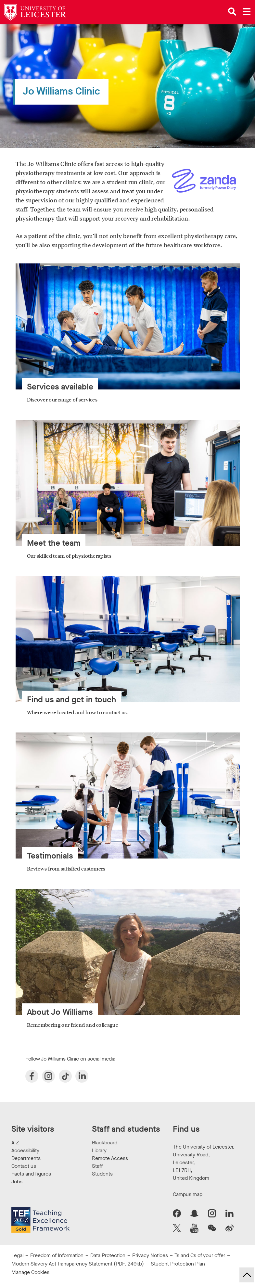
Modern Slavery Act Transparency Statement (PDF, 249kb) (77, 1263)
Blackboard (104, 1142)
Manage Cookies (30, 1272)
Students (102, 1173)
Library (99, 1150)
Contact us (23, 1166)
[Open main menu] (246, 12)
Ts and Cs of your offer (199, 1255)
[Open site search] (232, 12)
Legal (17, 1255)
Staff (97, 1166)
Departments (26, 1158)
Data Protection (107, 1255)
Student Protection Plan (178, 1263)
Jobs (16, 1181)
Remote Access (110, 1158)
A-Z (15, 1142)
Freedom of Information (56, 1255)
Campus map (187, 1194)
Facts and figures (31, 1173)
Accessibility (25, 1150)
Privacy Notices (150, 1255)
